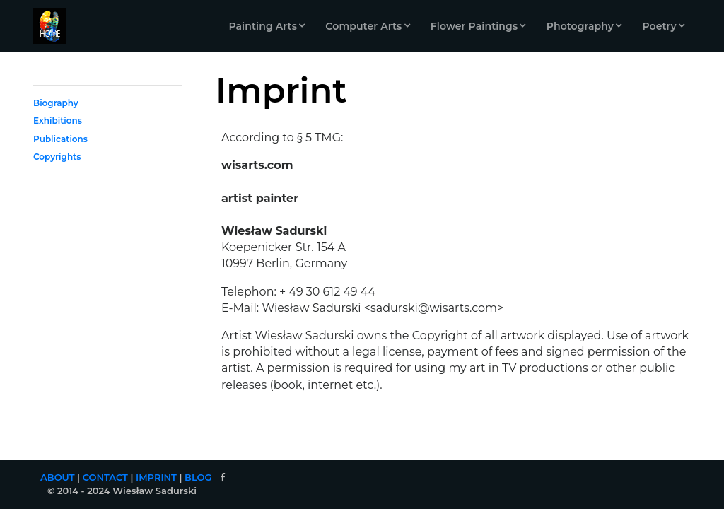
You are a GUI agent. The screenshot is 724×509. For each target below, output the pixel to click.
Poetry (659, 26)
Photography (580, 26)
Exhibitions (57, 120)
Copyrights (57, 156)
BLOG (198, 477)
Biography (55, 103)
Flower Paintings (474, 26)
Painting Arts (262, 26)
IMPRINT (156, 477)
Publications (60, 139)
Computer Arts (363, 26)
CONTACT (105, 477)
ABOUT (57, 477)
